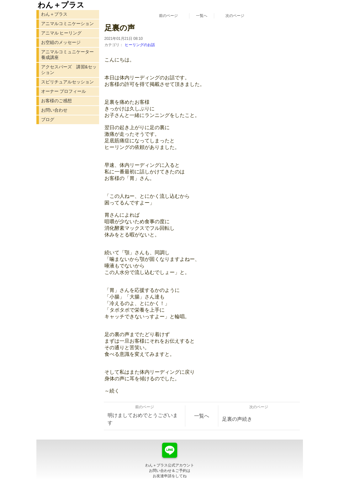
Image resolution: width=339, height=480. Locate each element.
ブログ (47, 119)
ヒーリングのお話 (140, 45)
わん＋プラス (54, 14)
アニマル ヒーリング (61, 32)
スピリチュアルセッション (67, 81)
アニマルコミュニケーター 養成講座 (67, 54)
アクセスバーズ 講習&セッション (69, 69)
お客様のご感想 (56, 100)
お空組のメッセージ (61, 42)
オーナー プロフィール (63, 91)
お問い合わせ (54, 110)
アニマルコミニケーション (67, 23)
